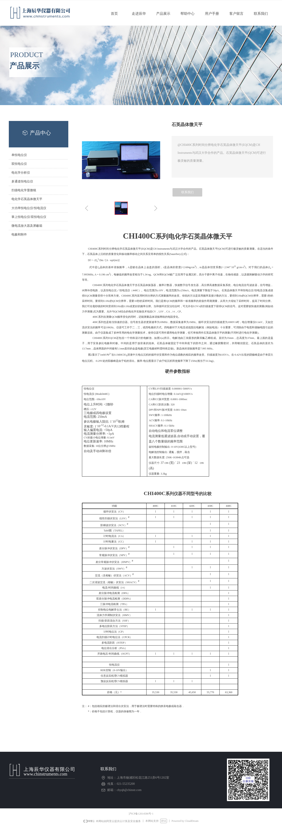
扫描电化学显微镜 (23, 190)
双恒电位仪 (19, 163)
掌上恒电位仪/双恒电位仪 (28, 217)
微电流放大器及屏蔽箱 (26, 225)
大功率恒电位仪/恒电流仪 (28, 208)
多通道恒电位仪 (22, 181)
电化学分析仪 (20, 172)
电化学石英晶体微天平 (26, 199)
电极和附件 (19, 234)
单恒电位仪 (19, 155)
